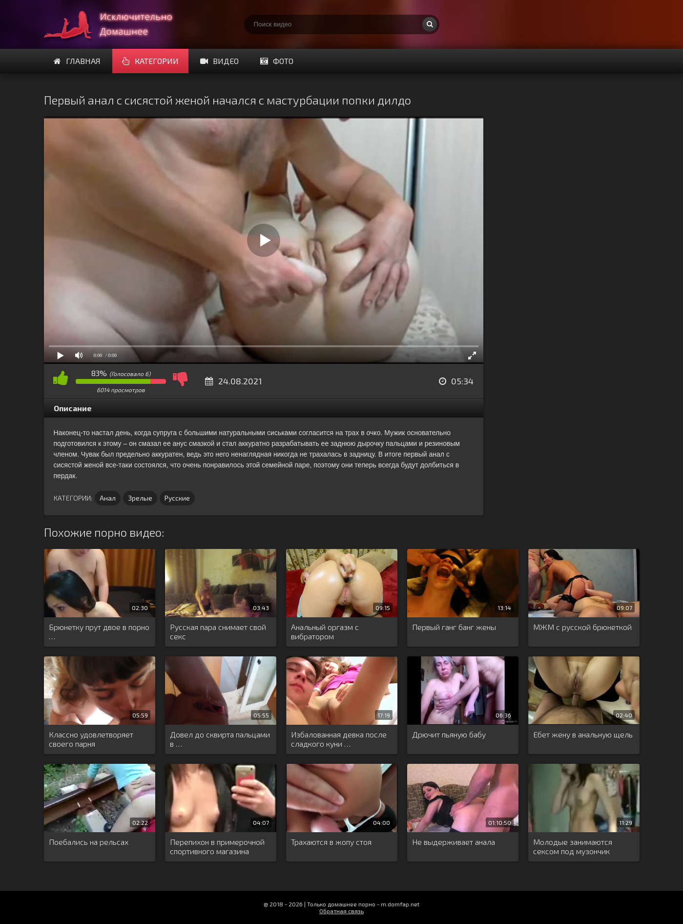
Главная (77, 60)
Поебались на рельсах (88, 841)
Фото (276, 60)
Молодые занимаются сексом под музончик (572, 846)
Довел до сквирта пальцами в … (220, 739)
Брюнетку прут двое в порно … (99, 631)
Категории (150, 60)
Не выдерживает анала (453, 841)
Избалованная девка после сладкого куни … (339, 739)
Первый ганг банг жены (454, 626)
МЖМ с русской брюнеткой (582, 626)
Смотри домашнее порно (117, 24)
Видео (219, 60)
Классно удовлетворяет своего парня (91, 739)
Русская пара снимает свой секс (218, 631)
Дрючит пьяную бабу (449, 734)
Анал (108, 498)
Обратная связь (341, 910)
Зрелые (140, 498)
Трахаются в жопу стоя (331, 841)
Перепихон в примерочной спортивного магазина (217, 846)
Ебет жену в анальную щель (583, 734)
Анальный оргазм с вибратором (325, 631)
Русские (177, 498)
